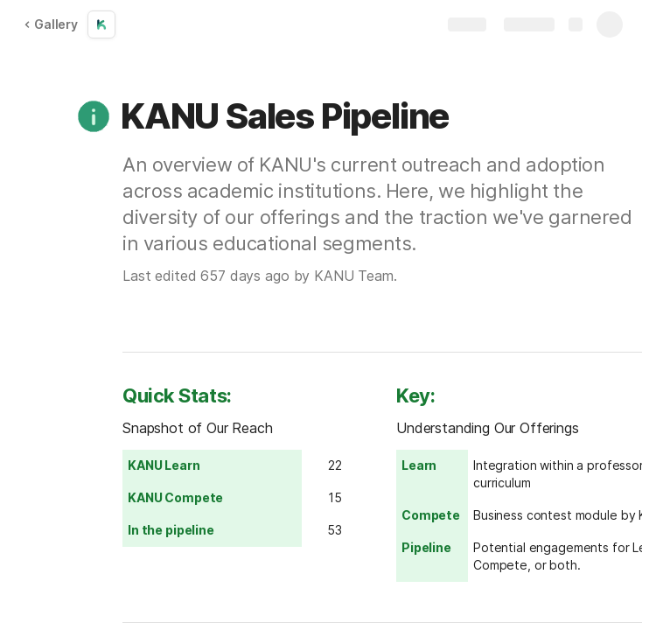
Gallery (51, 24)
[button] (93, 116)
